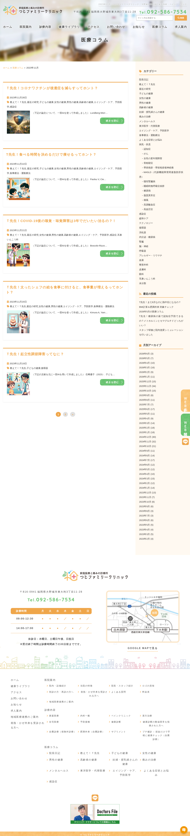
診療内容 (45, 26)
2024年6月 (144, 463)
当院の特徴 (86, 684)
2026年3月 (144, 366)
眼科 (141, 273)
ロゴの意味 (148, 684)
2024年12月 (145, 435)
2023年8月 (144, 509)
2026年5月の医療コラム (151, 310)
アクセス (93, 26)
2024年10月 (145, 444)
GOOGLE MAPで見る (143, 646)
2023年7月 (144, 514)
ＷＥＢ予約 (185, 400)
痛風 (146, 199)
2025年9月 (144, 394)
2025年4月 (144, 417)
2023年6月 (144, 518)
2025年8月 (144, 398)
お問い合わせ (116, 26)
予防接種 (85, 720)
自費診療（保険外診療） (62, 730)
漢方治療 (147, 714)
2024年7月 (144, 458)
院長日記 (143, 79)
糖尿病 (147, 190)
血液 (141, 259)
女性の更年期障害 (153, 158)
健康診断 (116, 720)
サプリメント (118, 730)
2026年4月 (144, 361)
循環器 (44, 368)
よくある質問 (118, 690)
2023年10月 (145, 500)
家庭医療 (54, 714)
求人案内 (16, 709)
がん (146, 153)
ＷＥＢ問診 (185, 425)
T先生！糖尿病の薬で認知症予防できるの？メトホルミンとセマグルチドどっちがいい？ (161, 320)
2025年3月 (144, 421)
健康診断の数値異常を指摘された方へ (156, 722)
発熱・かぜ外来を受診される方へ (94, 692)
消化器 (142, 231)
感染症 (13, 106)
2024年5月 (144, 467)
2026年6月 (144, 352)
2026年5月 (144, 357)
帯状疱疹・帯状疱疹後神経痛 (159, 167)
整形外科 (143, 264)
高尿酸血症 (149, 204)
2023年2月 (144, 537)
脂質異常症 (149, 194)
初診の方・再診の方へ (61, 690)
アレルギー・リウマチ (150, 254)
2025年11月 (145, 385)
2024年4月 (144, 472)
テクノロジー (146, 222)
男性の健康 (72, 102)
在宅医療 (54, 720)
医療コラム (159, 26)
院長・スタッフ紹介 (122, 684)
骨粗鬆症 (148, 162)
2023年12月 (145, 491)
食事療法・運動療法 (20, 173)
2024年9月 (144, 449)
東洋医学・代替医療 (149, 125)
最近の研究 (33, 102)
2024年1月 (144, 486)
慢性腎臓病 (149, 181)
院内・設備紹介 (57, 684)
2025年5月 (144, 412)
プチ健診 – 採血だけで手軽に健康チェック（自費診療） (156, 734)
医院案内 (26, 26)
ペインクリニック (121, 714)
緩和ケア (143, 217)
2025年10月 (145, 389)
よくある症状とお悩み (150, 139)
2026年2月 (144, 371)
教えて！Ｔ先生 (18, 102)
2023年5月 (144, 523)
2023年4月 (144, 527)
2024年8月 (144, 454)
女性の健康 (60, 102)
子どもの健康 (47, 102)
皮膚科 (142, 268)
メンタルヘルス (147, 121)
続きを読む (112, 120)
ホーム (7, 26)
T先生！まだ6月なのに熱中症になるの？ (160, 301)
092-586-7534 (51, 597)
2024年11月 (145, 440)
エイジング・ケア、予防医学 (94, 235)
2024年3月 (144, 477)
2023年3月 (144, 532)
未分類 (142, 282)
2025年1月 (144, 431)
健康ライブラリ (69, 26)
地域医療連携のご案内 (25, 715)
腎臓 (141, 241)
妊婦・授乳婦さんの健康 (151, 111)
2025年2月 (144, 426)
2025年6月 (144, 408)
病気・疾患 (145, 144)
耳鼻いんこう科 (147, 277)
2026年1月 (144, 375)
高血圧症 (148, 208)
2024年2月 (144, 481)
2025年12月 (145, 380)
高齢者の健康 (86, 102)
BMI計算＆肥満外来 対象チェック (156, 306)
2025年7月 (144, 403)
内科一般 (85, 714)
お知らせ (139, 26)
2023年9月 (144, 504)
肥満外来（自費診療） (92, 730)
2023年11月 (145, 495)
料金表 (146, 690)
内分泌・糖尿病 (147, 236)
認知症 (147, 148)
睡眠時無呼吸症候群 (154, 185)
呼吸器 (142, 250)
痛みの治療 (145, 116)
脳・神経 (143, 245)
